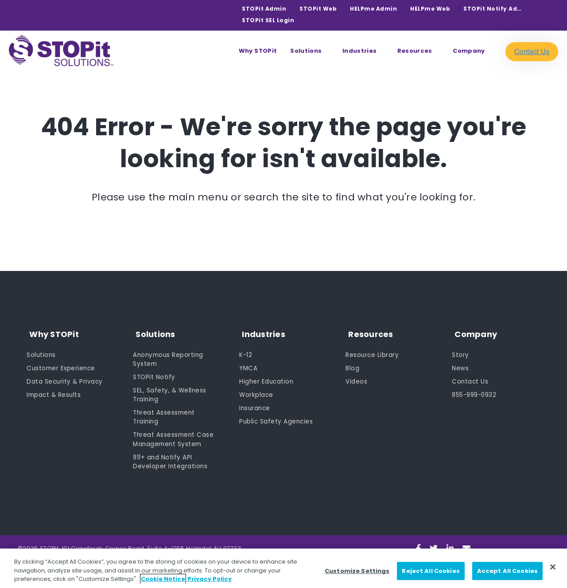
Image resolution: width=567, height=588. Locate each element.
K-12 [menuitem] (245, 350)
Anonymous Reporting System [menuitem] (169, 355)
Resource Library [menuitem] (373, 350)
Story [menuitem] (460, 350)
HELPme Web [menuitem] (430, 8)
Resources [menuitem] (414, 51)
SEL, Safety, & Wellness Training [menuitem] (170, 392)
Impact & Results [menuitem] (55, 391)
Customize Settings (357, 571)
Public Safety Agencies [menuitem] (277, 419)
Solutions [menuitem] (306, 51)
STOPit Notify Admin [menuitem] (494, 8)
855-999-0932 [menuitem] (476, 391)
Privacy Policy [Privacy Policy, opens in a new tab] (209, 579)
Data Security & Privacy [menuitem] (66, 377)
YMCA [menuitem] (248, 364)
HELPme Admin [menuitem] (373, 8)
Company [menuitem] (469, 51)
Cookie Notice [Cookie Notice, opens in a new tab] (163, 579)
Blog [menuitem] (352, 364)
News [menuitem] (460, 364)
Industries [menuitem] (359, 51)
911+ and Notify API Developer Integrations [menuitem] (170, 461)
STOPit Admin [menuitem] (264, 8)
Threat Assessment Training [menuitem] (165, 415)
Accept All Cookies (507, 571)
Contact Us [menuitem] (470, 377)
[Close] (553, 566)
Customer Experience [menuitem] (62, 364)
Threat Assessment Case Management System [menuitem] (174, 438)
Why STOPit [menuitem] (258, 51)
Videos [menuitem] (356, 377)
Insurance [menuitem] (255, 405)
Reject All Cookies (430, 571)
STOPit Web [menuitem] (318, 8)
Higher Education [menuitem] (267, 377)
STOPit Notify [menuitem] (154, 373)
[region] (283, 568)
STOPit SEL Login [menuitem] (268, 20)
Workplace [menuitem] (256, 391)
